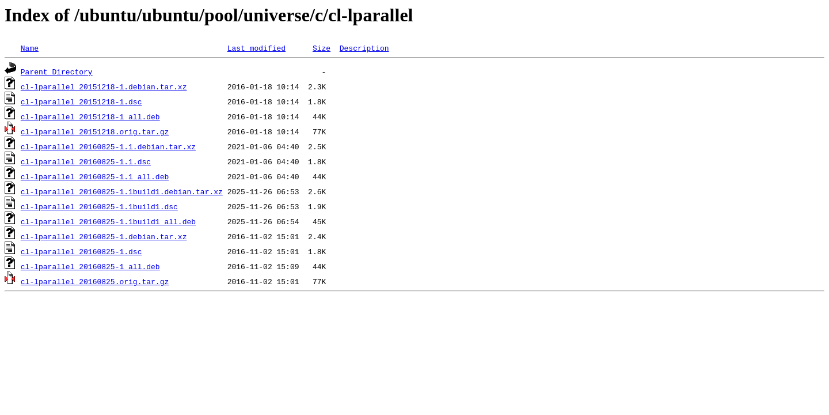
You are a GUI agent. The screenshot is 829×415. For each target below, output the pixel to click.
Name (30, 48)
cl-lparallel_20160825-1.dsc (81, 251)
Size (321, 48)
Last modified (256, 48)
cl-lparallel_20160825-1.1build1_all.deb (108, 221)
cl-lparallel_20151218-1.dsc (81, 101)
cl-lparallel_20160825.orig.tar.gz (95, 281)
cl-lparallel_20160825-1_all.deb (90, 266)
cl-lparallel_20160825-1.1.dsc (86, 161)
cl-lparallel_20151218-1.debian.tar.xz (104, 86)
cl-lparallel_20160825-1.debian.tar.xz (104, 236)
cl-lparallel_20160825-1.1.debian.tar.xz (108, 146)
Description (364, 48)
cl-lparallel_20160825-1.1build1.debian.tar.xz (122, 191)
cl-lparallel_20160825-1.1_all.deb (95, 176)
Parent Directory (57, 71)
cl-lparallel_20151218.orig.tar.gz (95, 131)
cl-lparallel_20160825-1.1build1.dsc (99, 206)
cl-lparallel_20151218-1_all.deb (90, 116)
